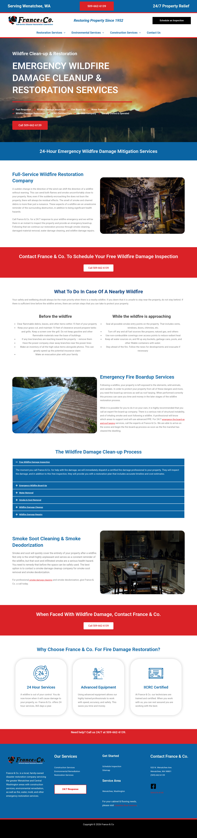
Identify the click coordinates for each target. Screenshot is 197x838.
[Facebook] (153, 786)
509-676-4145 (158, 792)
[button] (84, 6)
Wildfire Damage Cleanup (32, 507)
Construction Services (65, 767)
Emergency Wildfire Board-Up (34, 485)
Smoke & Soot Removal (31, 500)
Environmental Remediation (68, 771)
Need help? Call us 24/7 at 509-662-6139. (98, 732)
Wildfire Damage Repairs (32, 514)
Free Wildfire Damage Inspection (36, 462)
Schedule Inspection (112, 766)
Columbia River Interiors (127, 805)
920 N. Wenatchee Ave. (162, 767)
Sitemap (106, 770)
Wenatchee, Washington (114, 791)
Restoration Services (64, 775)
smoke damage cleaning (42, 579)
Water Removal (27, 492)
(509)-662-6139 (158, 775)
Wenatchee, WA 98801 (162, 771)
